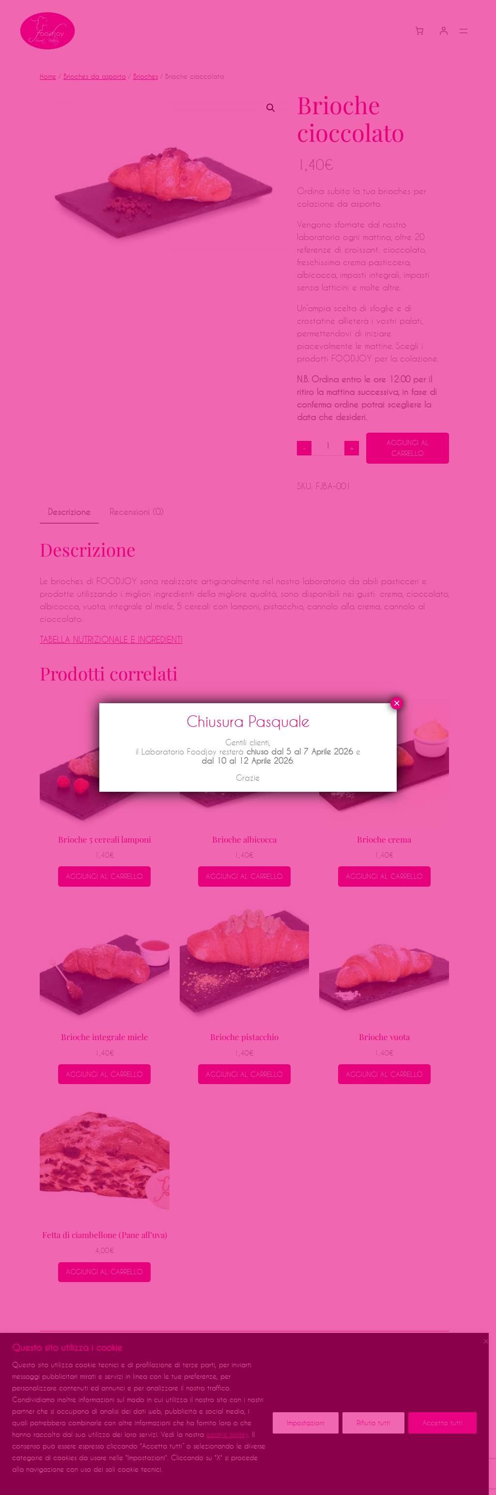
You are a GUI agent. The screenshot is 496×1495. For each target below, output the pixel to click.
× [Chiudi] (396, 703)
